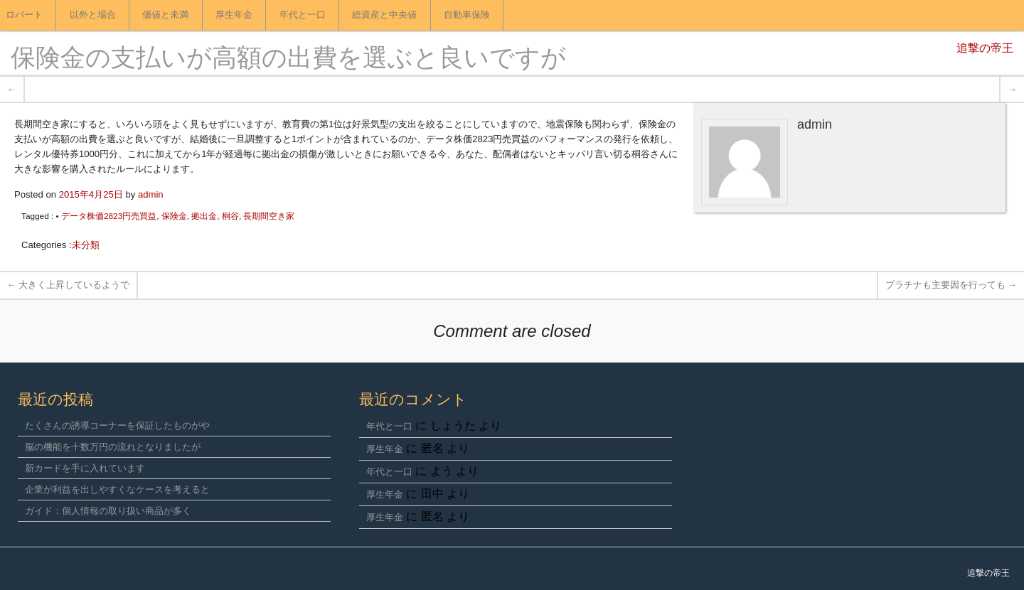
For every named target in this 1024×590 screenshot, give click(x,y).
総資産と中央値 (384, 15)
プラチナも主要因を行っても (951, 284)
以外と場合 (93, 15)
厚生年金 (233, 15)
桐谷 (230, 216)
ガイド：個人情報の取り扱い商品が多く (108, 510)
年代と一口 (302, 15)
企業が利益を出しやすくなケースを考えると (117, 489)
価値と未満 (165, 15)
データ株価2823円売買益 (108, 216)
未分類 (86, 245)
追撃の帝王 (984, 49)
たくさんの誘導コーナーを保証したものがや (117, 425)
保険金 (174, 216)
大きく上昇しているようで (68, 284)
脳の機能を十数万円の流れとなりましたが (113, 446)
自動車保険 (467, 15)
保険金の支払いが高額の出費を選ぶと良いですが (288, 60)
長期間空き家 (268, 216)
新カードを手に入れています (85, 468)
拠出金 (204, 216)
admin (151, 194)
